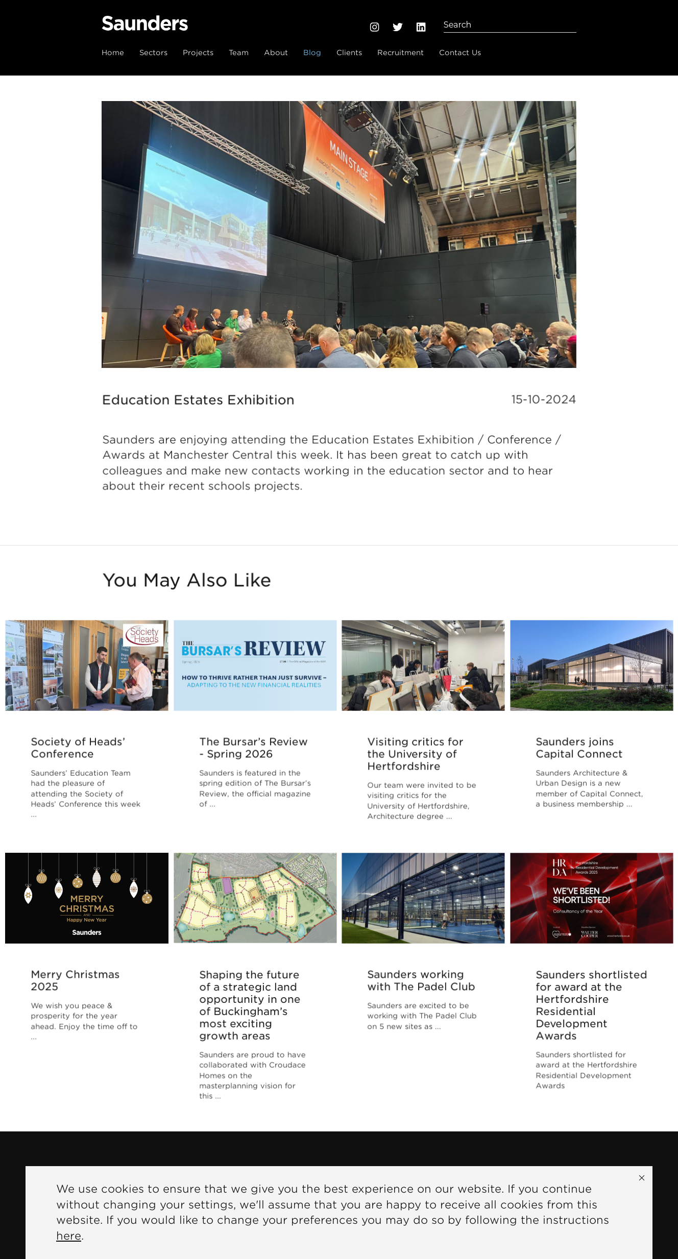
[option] (339, 234)
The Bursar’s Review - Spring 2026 (253, 754)
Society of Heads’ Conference (79, 754)
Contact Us (460, 52)
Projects (198, 52)
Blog (312, 52)
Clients (349, 52)
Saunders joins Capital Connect (580, 754)
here (68, 1235)
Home (113, 52)
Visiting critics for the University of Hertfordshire (416, 762)
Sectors (153, 52)
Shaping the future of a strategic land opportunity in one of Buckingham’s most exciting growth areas (250, 1019)
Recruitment (400, 52)
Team (239, 52)
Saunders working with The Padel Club (421, 986)
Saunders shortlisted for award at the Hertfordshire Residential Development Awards (591, 1019)
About (276, 52)
